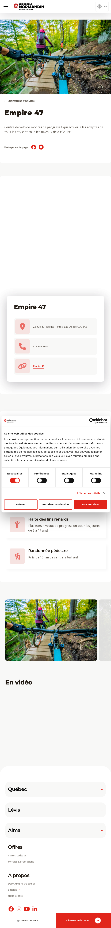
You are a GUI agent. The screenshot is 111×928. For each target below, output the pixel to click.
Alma (55, 830)
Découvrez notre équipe (21, 883)
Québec (55, 789)
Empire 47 (38, 366)
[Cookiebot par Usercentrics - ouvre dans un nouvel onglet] (91, 421)
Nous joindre (15, 895)
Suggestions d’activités (21, 100)
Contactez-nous (27, 920)
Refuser (21, 504)
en (102, 6)
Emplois (14, 889)
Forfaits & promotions (21, 861)
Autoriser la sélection (55, 504)
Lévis (55, 810)
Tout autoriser (90, 504)
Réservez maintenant (83, 921)
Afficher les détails (88, 493)
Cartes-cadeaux (17, 855)
